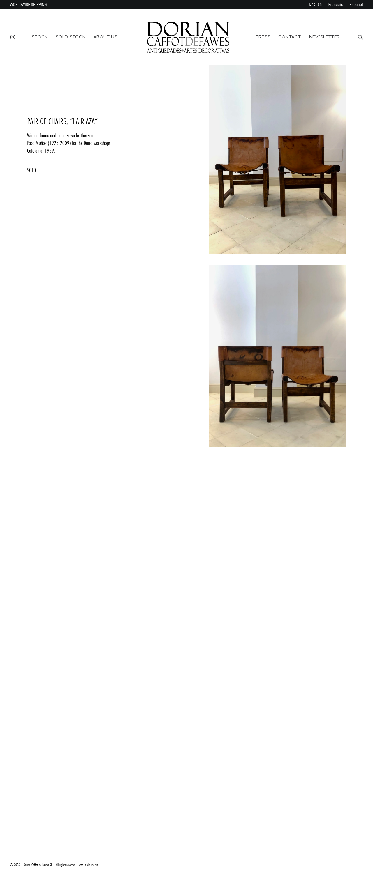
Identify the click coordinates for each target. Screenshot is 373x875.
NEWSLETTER (324, 37)
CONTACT (289, 37)
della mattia (91, 864)
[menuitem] (14, 37)
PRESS (263, 37)
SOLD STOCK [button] (70, 37)
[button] (14, 37)
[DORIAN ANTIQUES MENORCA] (188, 37)
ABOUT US (105, 37)
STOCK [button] (39, 37)
